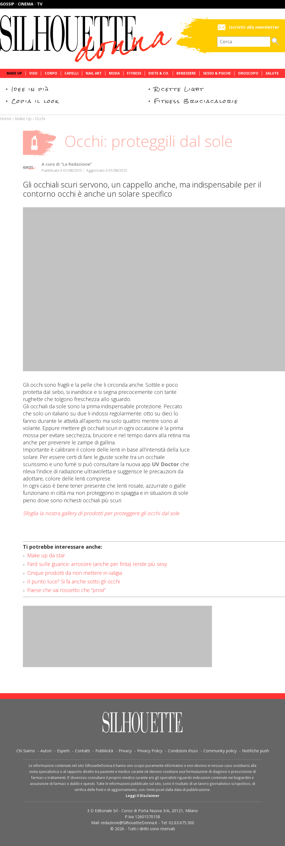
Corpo (51, 73)
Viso (33, 73)
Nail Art (94, 73)
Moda (114, 73)
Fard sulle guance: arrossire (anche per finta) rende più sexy (97, 563)
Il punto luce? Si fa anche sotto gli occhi (73, 581)
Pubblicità (104, 750)
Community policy (220, 750)
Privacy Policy (149, 750)
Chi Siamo (25, 750)
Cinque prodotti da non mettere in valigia (74, 572)
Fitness (134, 73)
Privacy (125, 750)
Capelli (71, 73)
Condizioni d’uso (183, 750)
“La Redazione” (76, 164)
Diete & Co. (158, 73)
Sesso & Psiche (217, 73)
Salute (272, 73)
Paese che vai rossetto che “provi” (66, 590)
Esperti (63, 750)
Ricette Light (179, 89)
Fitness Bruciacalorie (196, 101)
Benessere (186, 73)
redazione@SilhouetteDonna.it (129, 822)
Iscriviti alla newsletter (254, 27)
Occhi (40, 118)
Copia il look (35, 101)
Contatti (82, 750)
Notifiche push (255, 750)
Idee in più (30, 89)
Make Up (14, 73)
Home (5, 118)
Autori (46, 750)
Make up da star (46, 555)
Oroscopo (248, 73)
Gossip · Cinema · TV (21, 4)
